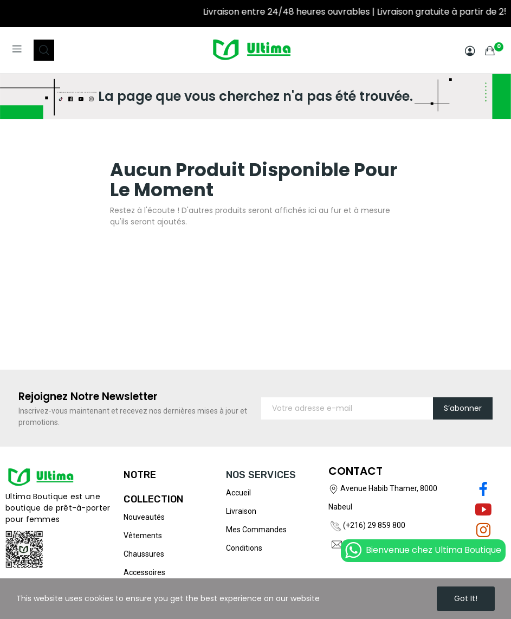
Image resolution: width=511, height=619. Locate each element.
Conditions (244, 548)
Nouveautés (144, 517)
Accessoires (144, 572)
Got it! (465, 598)
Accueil (238, 492)
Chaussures (144, 554)
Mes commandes (256, 529)
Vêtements (143, 535)
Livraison (241, 511)
